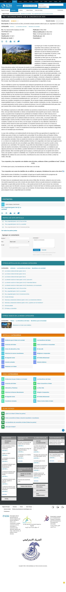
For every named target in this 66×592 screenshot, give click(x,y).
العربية (10, 1)
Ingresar (19, 5)
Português (36, 1)
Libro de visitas (38, 10)
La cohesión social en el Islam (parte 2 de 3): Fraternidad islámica (19, 282)
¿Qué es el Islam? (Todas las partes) (15, 413)
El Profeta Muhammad (43, 357)
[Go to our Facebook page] (53, 507)
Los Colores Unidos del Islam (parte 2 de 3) (14, 273)
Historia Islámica (41, 362)
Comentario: (36, 237)
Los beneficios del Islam (15, 13)
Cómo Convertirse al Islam (44, 383)
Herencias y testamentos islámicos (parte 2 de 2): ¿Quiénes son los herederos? (22, 302)
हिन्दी (60, 1)
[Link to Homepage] (6, 5)
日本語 (45, 1)
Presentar (36, 250)
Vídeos (21, 10)
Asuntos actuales (10, 362)
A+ (62, 21)
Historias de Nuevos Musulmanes (14, 392)
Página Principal (5, 10)
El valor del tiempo (8, 297)
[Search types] (43, 7)
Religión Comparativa (43, 392)
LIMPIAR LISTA (61, 461)
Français (20, 1)
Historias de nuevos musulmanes (14, 353)
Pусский (30, 1)
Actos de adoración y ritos (12, 349)
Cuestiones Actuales (11, 401)
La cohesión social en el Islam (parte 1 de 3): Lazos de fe (17, 279)
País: (2, 241)
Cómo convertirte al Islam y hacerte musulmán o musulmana (22, 418)
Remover (62, 457)
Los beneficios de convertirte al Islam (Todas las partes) (20, 422)
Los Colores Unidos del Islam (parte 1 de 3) (14, 271)
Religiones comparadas (43, 353)
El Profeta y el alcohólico (9, 308)
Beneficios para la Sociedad (38, 320)
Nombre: (3, 238)
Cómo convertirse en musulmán (46, 344)
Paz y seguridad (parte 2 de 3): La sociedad (11, 208)
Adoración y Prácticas (11, 387)
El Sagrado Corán (10, 357)
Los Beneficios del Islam (22, 320)
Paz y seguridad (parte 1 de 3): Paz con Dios (14, 221)
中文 (41, 1)
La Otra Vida (40, 387)
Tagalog (55, 1)
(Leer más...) (5, 450)
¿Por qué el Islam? (10, 426)
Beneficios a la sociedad (26, 13)
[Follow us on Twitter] (58, 507)
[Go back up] (63, 430)
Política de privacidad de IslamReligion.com (22, 509)
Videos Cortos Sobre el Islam (45, 401)
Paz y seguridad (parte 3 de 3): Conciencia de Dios (16, 227)
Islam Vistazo (29, 10)
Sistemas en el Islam (11, 366)
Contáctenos (60, 10)
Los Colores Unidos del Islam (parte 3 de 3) (14, 276)
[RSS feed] (63, 507)
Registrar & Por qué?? (30, 5)
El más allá (40, 349)
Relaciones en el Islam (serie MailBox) (22, 325)
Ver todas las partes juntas (9, 230)
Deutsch (25, 1)
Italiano (50, 1)
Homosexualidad (7, 305)
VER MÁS (4, 494)
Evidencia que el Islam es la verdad (15, 340)
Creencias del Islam (10, 344)
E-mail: (2, 245)
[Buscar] (61, 4)
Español (14, 1)
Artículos (13, 10)
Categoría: (5, 26)
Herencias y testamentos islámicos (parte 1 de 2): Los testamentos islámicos (21, 299)
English (5, 1)
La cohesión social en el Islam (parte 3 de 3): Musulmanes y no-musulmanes (22, 285)
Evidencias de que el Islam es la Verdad (16, 379)
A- (57, 21)
